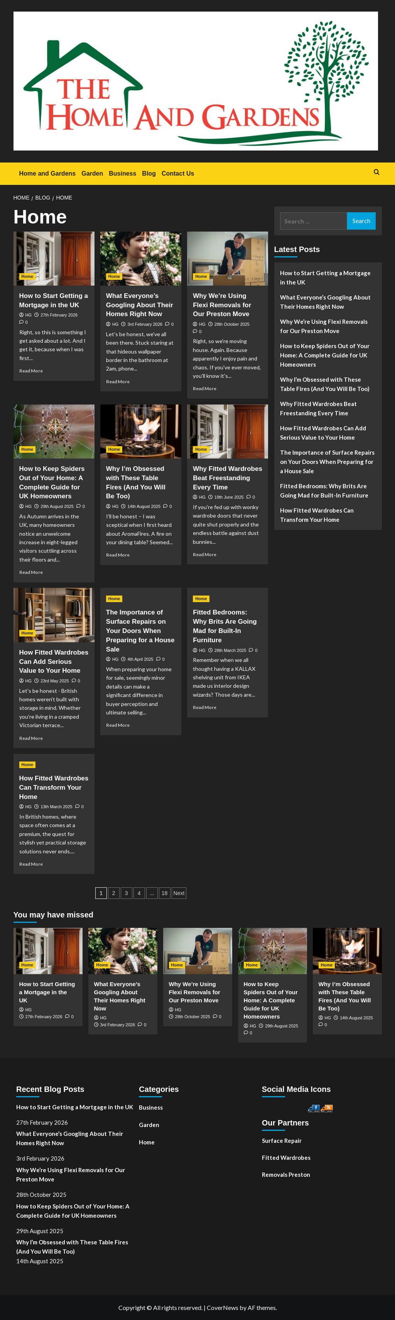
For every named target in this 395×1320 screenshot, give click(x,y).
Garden (92, 173)
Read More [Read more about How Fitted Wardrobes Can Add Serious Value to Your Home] (31, 738)
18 (165, 893)
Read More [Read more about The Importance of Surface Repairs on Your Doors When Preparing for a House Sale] (118, 725)
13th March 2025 (57, 806)
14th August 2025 (143, 506)
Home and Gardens (47, 173)
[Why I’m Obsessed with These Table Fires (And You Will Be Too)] (140, 431)
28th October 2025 (232, 324)
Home (147, 1142)
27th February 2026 (59, 315)
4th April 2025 (140, 659)
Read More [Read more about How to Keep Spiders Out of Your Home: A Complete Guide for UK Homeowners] (31, 572)
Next (179, 893)
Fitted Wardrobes (286, 1157)
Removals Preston (286, 1174)
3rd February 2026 (144, 324)
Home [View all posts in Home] (28, 276)
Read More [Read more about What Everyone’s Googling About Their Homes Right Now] (118, 381)
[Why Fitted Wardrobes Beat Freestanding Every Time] (227, 431)
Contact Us (178, 173)
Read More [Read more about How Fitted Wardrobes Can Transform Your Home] (31, 864)
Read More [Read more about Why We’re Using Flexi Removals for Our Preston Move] (204, 388)
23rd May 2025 (55, 681)
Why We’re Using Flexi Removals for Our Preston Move (222, 305)
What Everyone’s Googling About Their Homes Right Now (139, 305)
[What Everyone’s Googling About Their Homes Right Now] (140, 259)
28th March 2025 (230, 650)
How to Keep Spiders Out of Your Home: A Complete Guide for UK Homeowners (325, 355)
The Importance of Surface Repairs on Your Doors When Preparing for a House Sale (140, 631)
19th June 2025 (229, 497)
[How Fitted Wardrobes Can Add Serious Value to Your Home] (54, 615)
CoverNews (222, 1307)
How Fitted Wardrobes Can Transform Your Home (54, 787)
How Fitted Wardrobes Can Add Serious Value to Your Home (54, 662)
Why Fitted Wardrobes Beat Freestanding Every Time (227, 478)
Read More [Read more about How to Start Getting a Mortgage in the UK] (31, 371)
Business (122, 173)
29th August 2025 (57, 506)
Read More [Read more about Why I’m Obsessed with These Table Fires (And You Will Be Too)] (118, 555)
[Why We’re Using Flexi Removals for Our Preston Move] (227, 259)
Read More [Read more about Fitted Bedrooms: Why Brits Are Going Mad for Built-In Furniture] (204, 707)
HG (28, 315)
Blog (149, 173)
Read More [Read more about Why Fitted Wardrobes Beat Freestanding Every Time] (204, 554)
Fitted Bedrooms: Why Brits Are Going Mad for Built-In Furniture (324, 490)
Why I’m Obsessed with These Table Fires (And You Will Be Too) (325, 384)
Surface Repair (282, 1140)
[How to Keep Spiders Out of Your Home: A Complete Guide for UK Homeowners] (54, 431)
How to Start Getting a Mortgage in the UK (325, 277)
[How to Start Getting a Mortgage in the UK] (54, 259)
